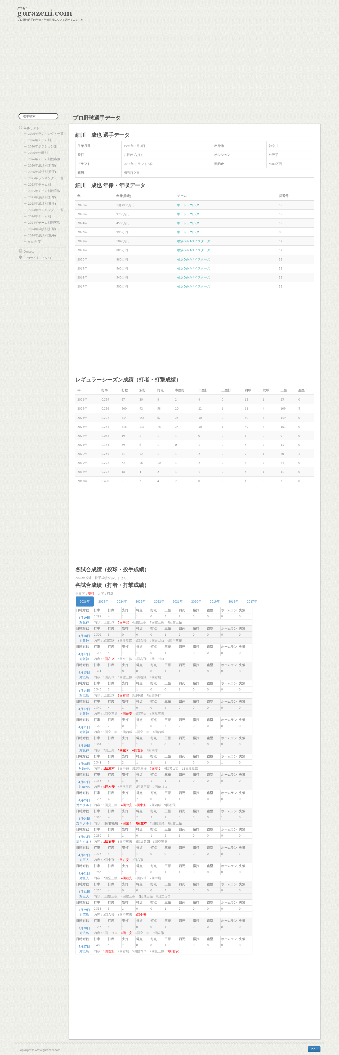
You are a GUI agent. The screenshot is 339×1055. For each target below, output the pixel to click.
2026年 (85, 601)
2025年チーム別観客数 (44, 191)
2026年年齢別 (38, 153)
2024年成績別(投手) (42, 235)
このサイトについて (38, 258)
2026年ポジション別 (42, 146)
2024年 (122, 601)
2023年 (141, 601)
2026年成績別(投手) (42, 172)
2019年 (215, 601)
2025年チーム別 (39, 184)
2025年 (103, 601)
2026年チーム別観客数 (44, 159)
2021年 (178, 601)
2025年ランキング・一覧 (46, 178)
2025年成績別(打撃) (42, 197)
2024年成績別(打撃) (42, 229)
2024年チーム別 (39, 216)
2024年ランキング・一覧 (46, 210)
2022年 (159, 601)
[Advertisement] (169, 71)
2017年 (252, 601)
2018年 (233, 601)
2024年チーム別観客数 (44, 223)
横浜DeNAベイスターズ (193, 241)
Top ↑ (314, 1049)
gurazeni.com (44, 13)
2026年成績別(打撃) (42, 165)
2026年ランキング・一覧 (46, 134)
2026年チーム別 (39, 140)
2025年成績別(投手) (42, 203)
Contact (29, 251)
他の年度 (34, 242)
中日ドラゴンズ (188, 205)
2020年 (196, 601)
